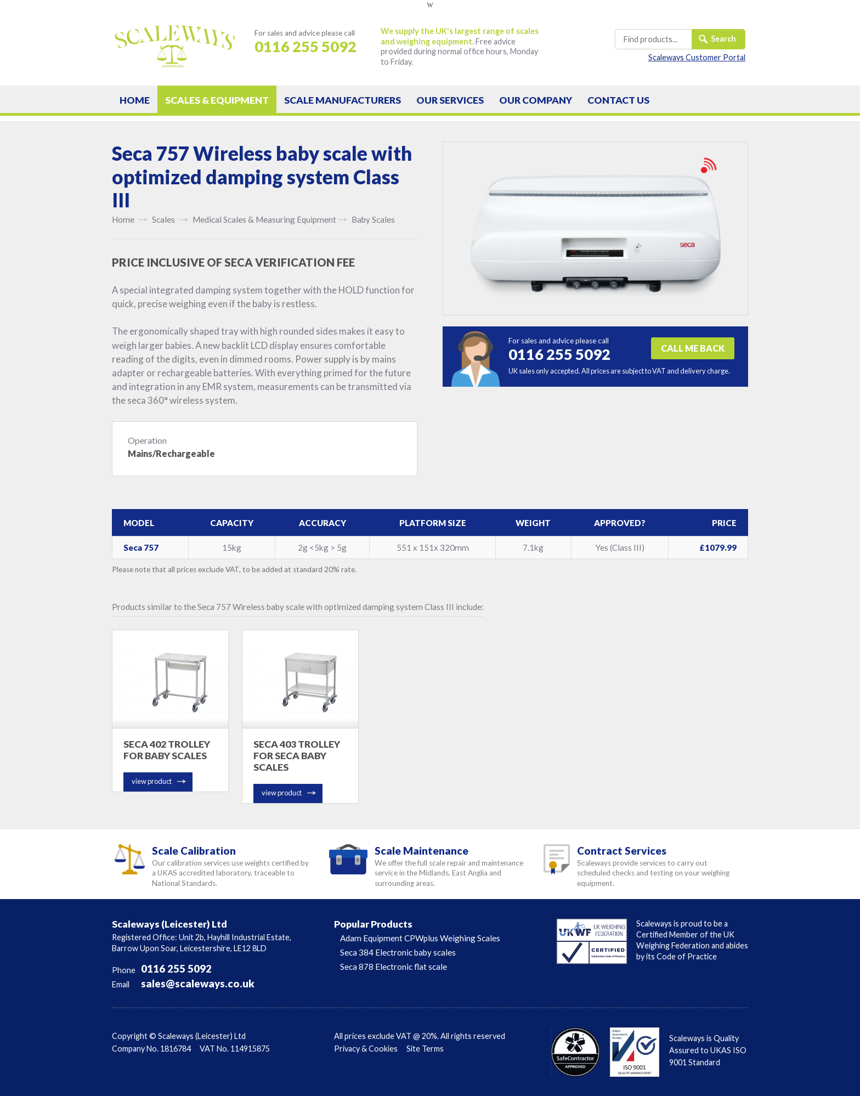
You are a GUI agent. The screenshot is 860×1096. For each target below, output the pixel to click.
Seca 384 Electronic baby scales (398, 952)
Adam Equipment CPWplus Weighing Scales (420, 938)
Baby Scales (373, 219)
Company (535, 100)
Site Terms (425, 1049)
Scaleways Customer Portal (696, 57)
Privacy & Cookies (366, 1049)
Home (135, 100)
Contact (618, 100)
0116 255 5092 (176, 969)
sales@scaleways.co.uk (197, 984)
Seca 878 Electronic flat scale (393, 966)
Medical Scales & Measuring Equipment (264, 219)
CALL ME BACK (693, 348)
